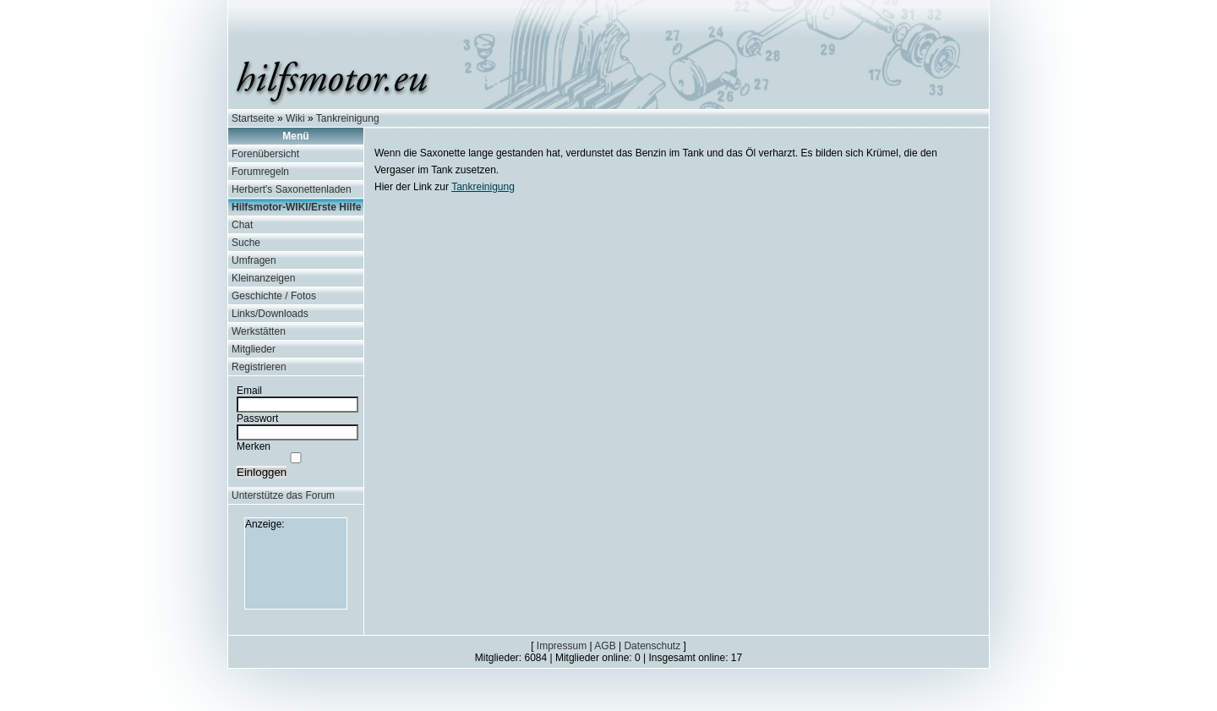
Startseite (253, 118)
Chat (242, 225)
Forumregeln (260, 172)
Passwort (257, 418)
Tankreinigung (347, 118)
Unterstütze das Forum (283, 495)
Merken (253, 446)
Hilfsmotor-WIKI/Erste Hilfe (296, 207)
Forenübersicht (265, 154)
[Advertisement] (296, 568)
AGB (604, 646)
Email (249, 391)
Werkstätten (259, 331)
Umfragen (254, 260)
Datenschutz (652, 646)
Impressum (562, 646)
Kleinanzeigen (263, 278)
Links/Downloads (270, 314)
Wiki (295, 118)
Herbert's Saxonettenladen (292, 189)
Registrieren (259, 367)
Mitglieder (254, 349)
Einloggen (262, 472)
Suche (246, 243)
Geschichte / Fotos (274, 296)
